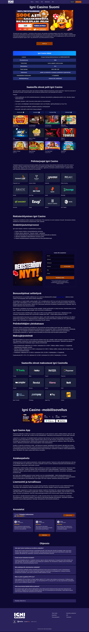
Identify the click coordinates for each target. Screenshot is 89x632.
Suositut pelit (20, 112)
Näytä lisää (44, 535)
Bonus (32, 1)
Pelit (42, 1)
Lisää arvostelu (69, 515)
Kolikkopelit (68, 112)
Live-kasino (36, 112)
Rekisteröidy (78, 1)
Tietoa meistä (54, 613)
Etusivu (37, 1)
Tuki (53, 1)
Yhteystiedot (68, 617)
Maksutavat (47, 1)
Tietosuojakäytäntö (55, 617)
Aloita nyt (44, 43)
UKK (67, 615)
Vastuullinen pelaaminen (71, 613)
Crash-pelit (52, 112)
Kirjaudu (72, 1)
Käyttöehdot (54, 615)
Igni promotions (61, 297)
